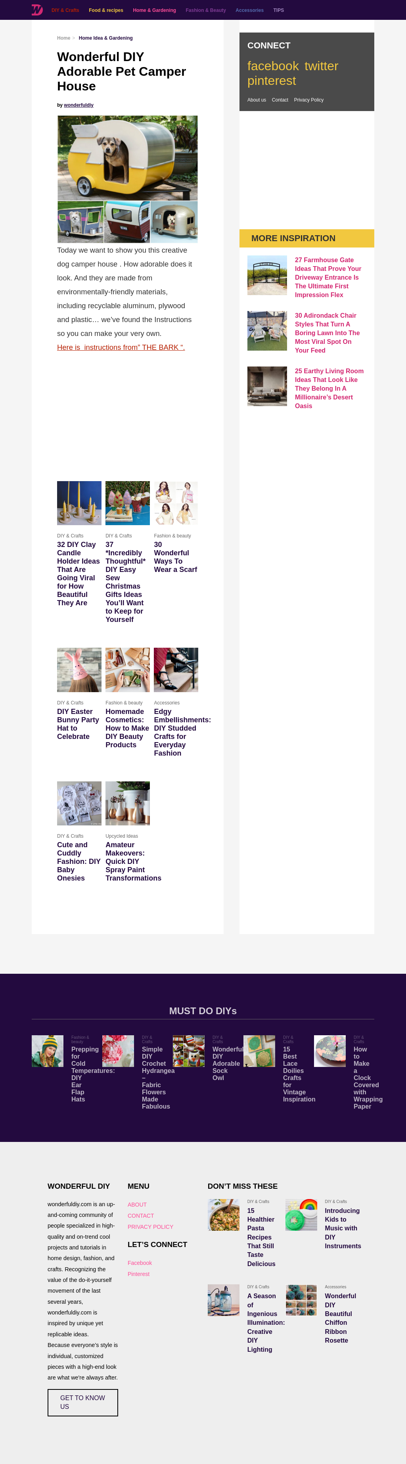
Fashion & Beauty (206, 10)
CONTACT (141, 1216)
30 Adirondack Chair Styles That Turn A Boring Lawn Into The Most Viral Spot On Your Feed (327, 333)
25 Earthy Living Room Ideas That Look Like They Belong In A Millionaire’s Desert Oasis (329, 388)
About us (256, 100)
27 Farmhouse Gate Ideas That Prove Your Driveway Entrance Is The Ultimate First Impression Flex (328, 277)
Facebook (140, 1263)
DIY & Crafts (65, 10)
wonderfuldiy (79, 105)
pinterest (271, 80)
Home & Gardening (154, 10)
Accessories (250, 10)
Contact (280, 100)
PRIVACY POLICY (150, 1227)
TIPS (279, 10)
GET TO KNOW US (82, 1402)
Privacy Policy (309, 100)
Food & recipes (106, 10)
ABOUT (137, 1204)
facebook (273, 66)
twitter (321, 66)
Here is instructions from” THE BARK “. (121, 347)
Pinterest (138, 1274)
